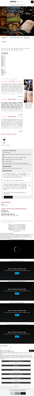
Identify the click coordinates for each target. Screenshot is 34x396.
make (12, 168)
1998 (7, 49)
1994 (14, 49)
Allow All (23, 393)
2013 (7, 48)
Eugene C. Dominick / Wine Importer (14, 159)
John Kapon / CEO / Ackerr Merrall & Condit (16, 157)
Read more (20, 96)
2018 (2, 48)
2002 (26, 48)
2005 (21, 48)
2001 (29, 48)
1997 (9, 49)
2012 (9, 48)
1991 (19, 49)
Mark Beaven (9, 161)
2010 (12, 48)
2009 (14, 48)
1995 (12, 49)
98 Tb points (12, 81)
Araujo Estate (7, 32)
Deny (12, 393)
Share (31, 351)
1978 (21, 49)
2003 (24, 48)
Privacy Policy (23, 390)
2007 (19, 48)
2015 (4, 48)
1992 (17, 49)
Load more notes (8, 197)
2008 (17, 48)
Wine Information (12, 116)
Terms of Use (16, 390)
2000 (2, 49)
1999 (4, 49)
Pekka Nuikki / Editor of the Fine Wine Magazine (17, 163)
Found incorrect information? (9, 78)
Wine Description (12, 99)
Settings (17, 393)
